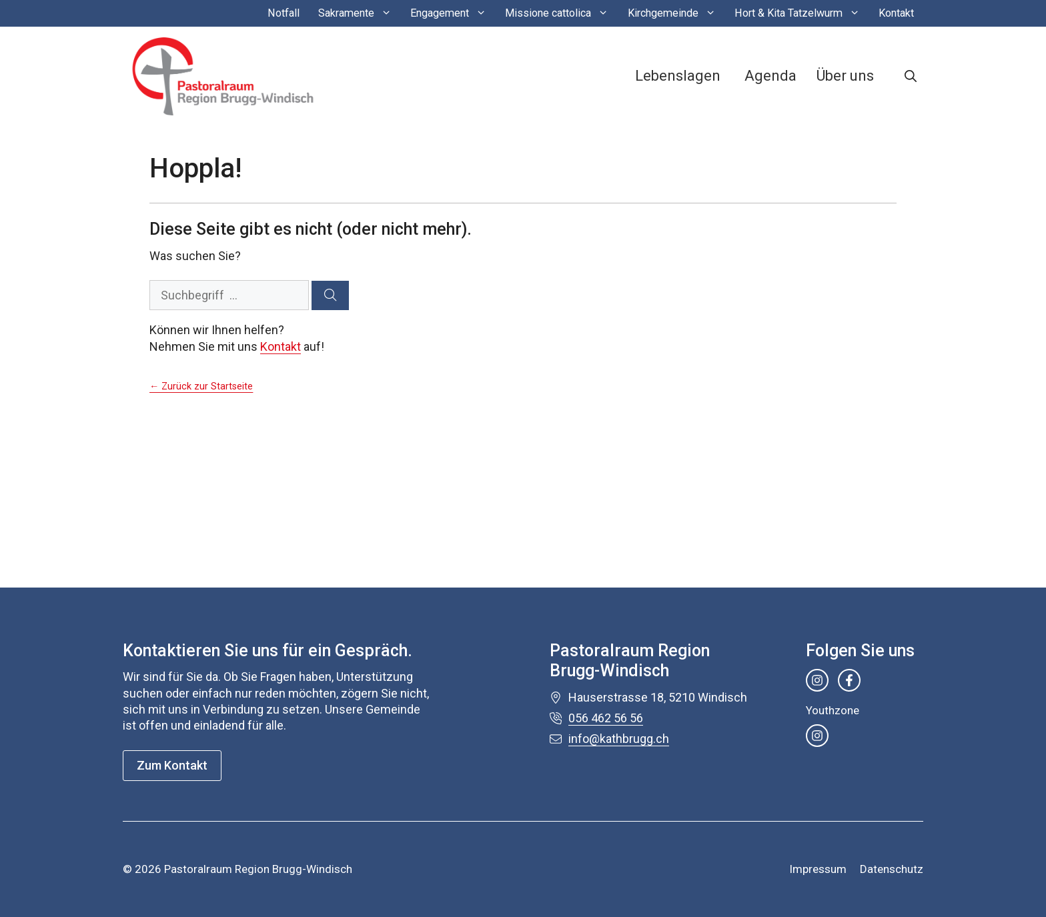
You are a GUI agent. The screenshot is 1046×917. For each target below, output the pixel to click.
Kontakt (896, 13)
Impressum (818, 869)
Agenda (770, 75)
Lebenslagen (677, 75)
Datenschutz (891, 869)
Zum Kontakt (172, 765)
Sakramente (359, 13)
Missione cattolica (561, 13)
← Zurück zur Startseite (201, 386)
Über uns (845, 75)
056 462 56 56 (605, 718)
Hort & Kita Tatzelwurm (801, 13)
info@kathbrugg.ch (618, 739)
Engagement (453, 13)
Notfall (284, 13)
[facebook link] (849, 680)
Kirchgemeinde (676, 13)
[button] (910, 76)
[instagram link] (817, 680)
